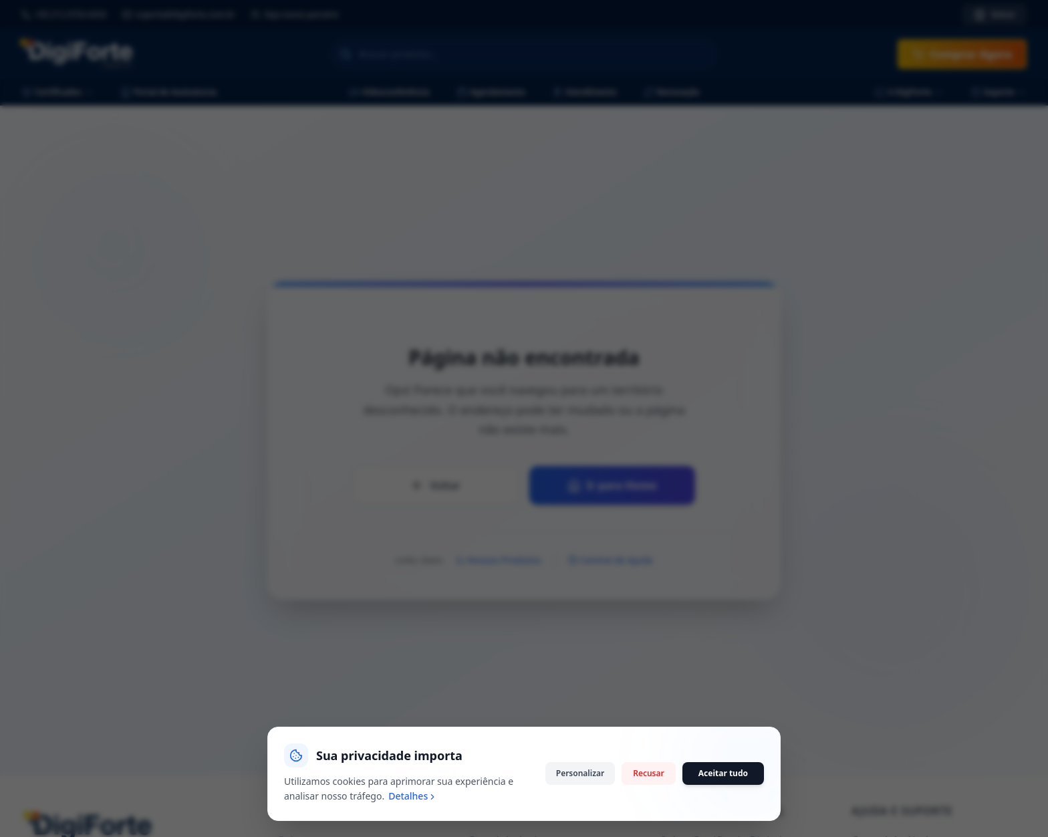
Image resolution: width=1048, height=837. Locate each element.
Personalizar (580, 811)
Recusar (648, 811)
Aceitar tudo (723, 811)
